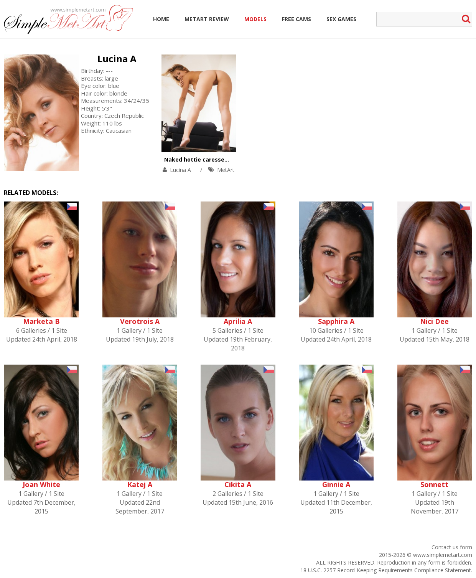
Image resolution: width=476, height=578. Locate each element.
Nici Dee (434, 321)
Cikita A (237, 484)
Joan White (41, 484)
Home (161, 19)
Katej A (139, 484)
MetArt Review (206, 19)
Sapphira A (336, 321)
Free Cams (296, 19)
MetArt (225, 169)
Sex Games (341, 19)
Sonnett (434, 484)
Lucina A (117, 58)
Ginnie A (336, 484)
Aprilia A (238, 321)
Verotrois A (140, 321)
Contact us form (452, 547)
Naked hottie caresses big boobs (210, 159)
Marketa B (41, 321)
